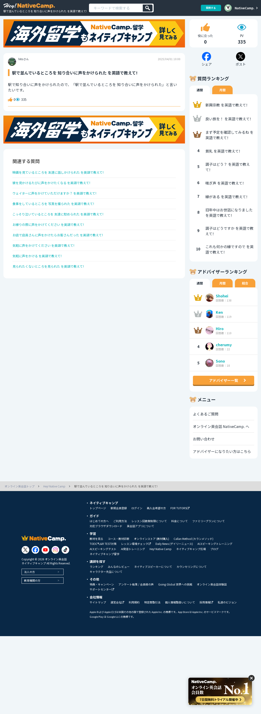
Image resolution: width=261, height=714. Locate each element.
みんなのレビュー (119, 574)
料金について (179, 529)
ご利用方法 (120, 529)
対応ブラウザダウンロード (106, 534)
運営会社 (117, 610)
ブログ (214, 557)
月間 (222, 98)
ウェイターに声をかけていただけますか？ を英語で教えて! (60, 205)
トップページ (98, 516)
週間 (200, 98)
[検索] (148, 8)
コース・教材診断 (118, 546)
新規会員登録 (119, 516)
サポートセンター (102, 597)
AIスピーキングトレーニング (214, 551)
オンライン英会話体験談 (212, 592)
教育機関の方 (32, 588)
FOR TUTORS (180, 516)
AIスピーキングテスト (103, 557)
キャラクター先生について (106, 579)
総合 (245, 291)
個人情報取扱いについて (180, 610)
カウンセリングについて (192, 574)
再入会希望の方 (156, 516)
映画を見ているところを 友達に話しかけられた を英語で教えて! (64, 181)
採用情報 (206, 610)
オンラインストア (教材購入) (151, 546)
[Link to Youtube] (45, 558)
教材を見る (96, 546)
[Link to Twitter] (25, 558)
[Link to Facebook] (35, 558)
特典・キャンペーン (102, 592)
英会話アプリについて (140, 534)
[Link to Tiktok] (65, 558)
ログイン (136, 516)
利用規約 (134, 610)
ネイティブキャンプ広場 (191, 557)
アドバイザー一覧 (223, 388)
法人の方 (29, 580)
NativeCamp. (244, 8)
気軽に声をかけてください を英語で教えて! (48, 265)
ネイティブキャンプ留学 (104, 562)
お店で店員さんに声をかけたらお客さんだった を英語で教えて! (64, 253)
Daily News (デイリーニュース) (174, 551)
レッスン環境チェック (136, 551)
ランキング (96, 574)
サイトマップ (98, 610)
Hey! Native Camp (161, 557)
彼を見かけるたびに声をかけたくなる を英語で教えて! (57, 193)
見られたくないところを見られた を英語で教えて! (53, 289)
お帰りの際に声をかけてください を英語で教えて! (53, 241)
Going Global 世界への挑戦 (175, 592)
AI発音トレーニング (133, 557)
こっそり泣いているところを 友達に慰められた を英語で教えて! (64, 229)
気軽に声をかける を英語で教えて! (40, 277)
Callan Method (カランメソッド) (193, 546)
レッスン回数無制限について (149, 529)
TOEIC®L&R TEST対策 (103, 551)
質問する (209, 8)
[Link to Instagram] (55, 558)
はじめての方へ (99, 529)
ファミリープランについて (208, 529)
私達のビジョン (227, 610)
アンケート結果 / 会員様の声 (136, 592)
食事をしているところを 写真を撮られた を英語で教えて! (59, 217)
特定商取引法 (152, 610)
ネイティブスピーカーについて (153, 574)
